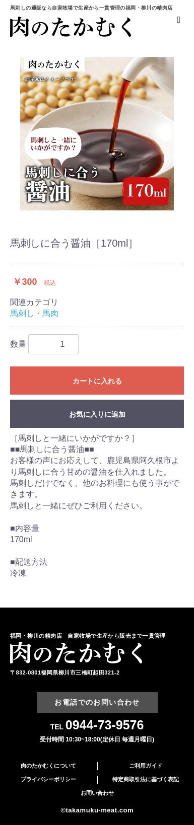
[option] (97, 133)
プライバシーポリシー (48, 779)
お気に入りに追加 (97, 414)
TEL (97, 727)
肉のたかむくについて (48, 766)
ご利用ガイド (145, 766)
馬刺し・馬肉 (34, 313)
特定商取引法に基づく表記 (145, 779)
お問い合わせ (97, 793)
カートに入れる (97, 381)
